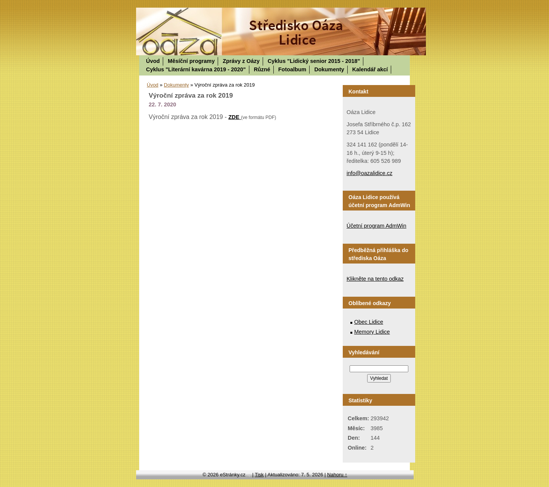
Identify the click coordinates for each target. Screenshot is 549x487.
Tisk (259, 474)
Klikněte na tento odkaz (375, 279)
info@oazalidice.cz (369, 173)
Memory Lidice (372, 332)
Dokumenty (329, 69)
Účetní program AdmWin (376, 226)
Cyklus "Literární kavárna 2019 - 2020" (196, 69)
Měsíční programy (191, 61)
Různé (262, 69)
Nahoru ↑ (337, 474)
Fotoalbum (292, 69)
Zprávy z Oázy (241, 61)
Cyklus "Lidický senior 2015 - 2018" (314, 61)
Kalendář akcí (370, 69)
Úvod (153, 61)
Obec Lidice (368, 322)
